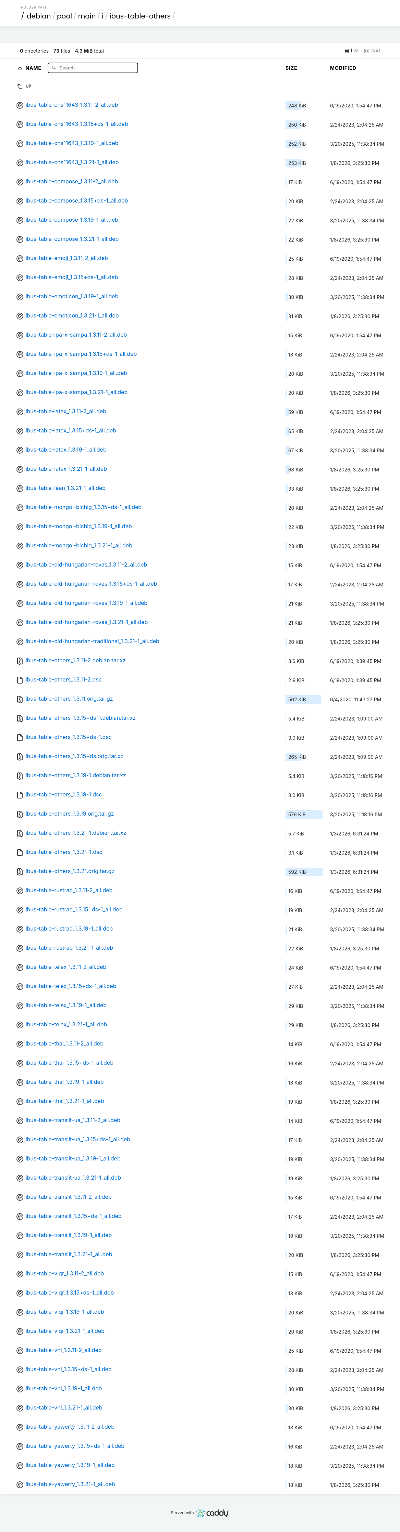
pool (64, 16)
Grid (372, 51)
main (87, 16)
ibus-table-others (140, 16)
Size (292, 68)
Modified (343, 68)
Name (34, 67)
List (351, 51)
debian (39, 16)
